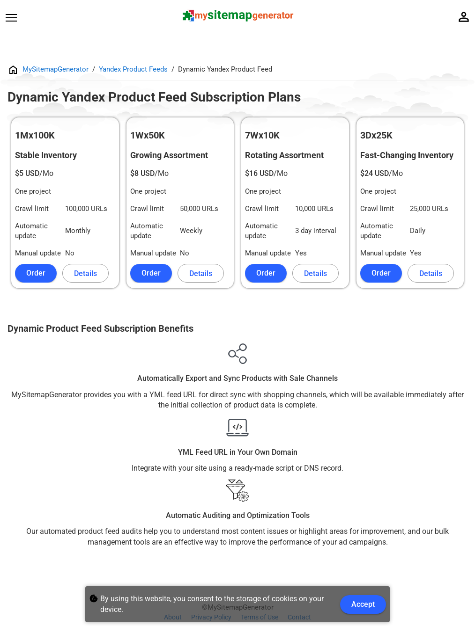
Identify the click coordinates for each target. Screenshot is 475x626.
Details (85, 273)
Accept (363, 604)
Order (35, 273)
